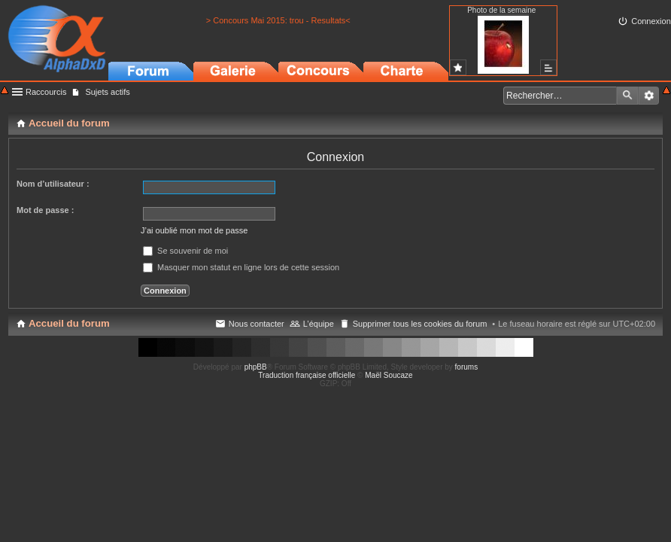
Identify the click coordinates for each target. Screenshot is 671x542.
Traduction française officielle (306, 375)
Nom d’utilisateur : (53, 183)
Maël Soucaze (388, 375)
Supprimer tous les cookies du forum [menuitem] (420, 323)
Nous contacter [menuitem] (256, 323)
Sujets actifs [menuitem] (107, 91)
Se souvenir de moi (185, 250)
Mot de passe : (45, 210)
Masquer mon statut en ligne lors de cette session (241, 267)
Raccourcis (46, 91)
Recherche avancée (649, 96)
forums (466, 367)
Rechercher (627, 96)
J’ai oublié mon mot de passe (194, 230)
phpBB (255, 367)
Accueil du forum (69, 323)
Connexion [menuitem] (651, 21)
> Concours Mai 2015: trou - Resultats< (278, 20)
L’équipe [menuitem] (318, 323)
